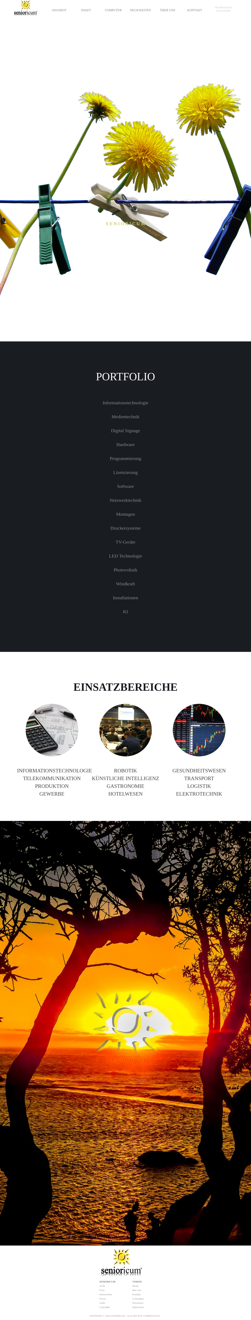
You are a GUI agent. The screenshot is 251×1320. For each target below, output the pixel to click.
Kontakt (136, 1294)
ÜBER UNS (167, 10)
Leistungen (138, 1298)
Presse (102, 1298)
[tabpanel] (223, 9)
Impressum (138, 1307)
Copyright (104, 1307)
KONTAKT (194, 10)
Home (135, 1285)
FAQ (101, 1290)
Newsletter (138, 1302)
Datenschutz (105, 1294)
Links (102, 1302)
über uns (136, 1290)
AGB (102, 1285)
